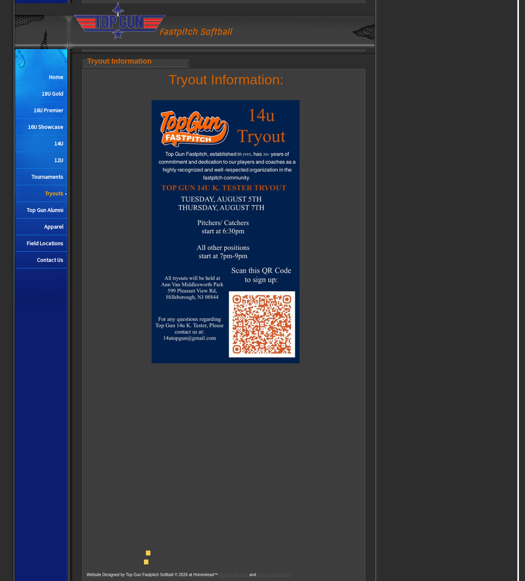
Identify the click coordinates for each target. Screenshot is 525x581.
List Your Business (274, 574)
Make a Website (234, 574)
